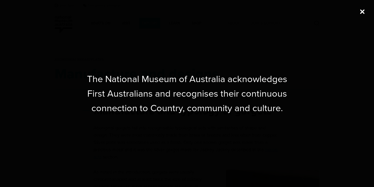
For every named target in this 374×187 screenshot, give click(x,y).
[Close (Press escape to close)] (362, 11)
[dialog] (187, 93)
